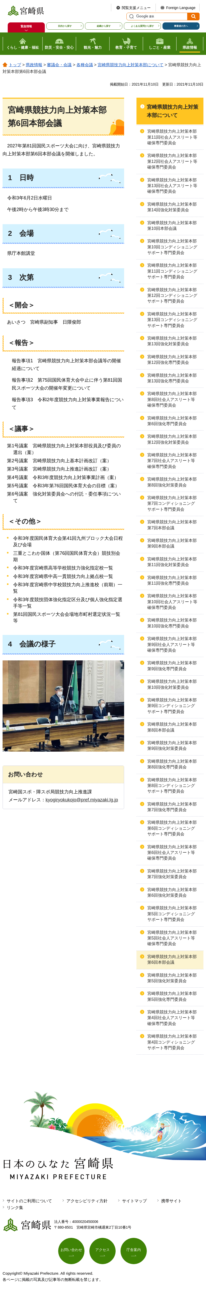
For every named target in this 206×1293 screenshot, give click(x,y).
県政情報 (34, 65)
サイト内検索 (131, 16)
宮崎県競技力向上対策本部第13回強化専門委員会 (172, 378)
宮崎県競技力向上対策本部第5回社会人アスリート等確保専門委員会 (172, 938)
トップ (15, 65)
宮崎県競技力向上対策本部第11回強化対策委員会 (172, 562)
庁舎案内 (133, 1250)
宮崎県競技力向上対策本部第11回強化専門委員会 (172, 580)
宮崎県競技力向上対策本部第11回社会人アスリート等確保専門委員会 (172, 137)
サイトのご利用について (29, 1201)
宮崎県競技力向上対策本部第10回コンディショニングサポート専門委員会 (172, 247)
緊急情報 (26, 26)
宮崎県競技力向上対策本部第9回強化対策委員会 (172, 746)
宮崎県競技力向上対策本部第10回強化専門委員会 (172, 623)
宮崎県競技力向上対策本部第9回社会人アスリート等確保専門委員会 (172, 644)
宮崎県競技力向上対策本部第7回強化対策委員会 (172, 874)
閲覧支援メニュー (136, 8)
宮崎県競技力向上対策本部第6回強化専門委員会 (172, 421)
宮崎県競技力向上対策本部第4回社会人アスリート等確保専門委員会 (172, 1018)
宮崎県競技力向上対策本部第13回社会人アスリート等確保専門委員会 (172, 186)
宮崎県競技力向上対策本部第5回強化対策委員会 (172, 978)
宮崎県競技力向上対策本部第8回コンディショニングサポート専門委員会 (172, 786)
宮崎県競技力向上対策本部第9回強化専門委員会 (172, 666)
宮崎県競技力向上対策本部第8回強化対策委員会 (172, 482)
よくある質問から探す (142, 26)
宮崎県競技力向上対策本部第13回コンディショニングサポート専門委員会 (172, 320)
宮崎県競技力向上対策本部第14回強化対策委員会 (172, 207)
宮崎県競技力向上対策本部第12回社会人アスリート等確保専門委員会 (172, 161)
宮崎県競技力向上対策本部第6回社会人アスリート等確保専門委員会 (172, 853)
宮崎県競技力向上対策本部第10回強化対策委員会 (172, 684)
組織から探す (104, 26)
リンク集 (15, 1207)
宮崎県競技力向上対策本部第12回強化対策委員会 (172, 439)
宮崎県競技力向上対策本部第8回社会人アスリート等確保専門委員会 (172, 399)
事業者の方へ (181, 26)
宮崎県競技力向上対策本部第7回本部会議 (172, 525)
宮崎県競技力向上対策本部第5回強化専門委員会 (172, 996)
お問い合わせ (71, 1250)
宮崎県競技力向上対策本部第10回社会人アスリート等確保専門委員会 (172, 602)
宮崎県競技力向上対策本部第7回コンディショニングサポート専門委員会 (172, 503)
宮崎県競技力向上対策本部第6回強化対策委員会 (172, 892)
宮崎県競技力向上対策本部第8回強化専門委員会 (172, 764)
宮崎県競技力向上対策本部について (131, 65)
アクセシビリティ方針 (87, 1201)
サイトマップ (134, 1201)
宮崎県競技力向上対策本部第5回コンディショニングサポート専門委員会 (172, 914)
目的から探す (65, 26)
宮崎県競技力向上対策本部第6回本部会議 (172, 959)
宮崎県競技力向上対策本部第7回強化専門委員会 (172, 807)
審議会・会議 (59, 65)
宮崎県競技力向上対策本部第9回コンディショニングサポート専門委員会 (172, 706)
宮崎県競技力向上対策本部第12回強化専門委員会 (172, 360)
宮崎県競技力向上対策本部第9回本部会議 (172, 543)
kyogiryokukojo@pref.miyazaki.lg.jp (82, 799)
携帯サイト (171, 1201)
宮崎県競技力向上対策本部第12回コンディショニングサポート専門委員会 (172, 296)
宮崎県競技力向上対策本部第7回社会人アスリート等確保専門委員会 (172, 461)
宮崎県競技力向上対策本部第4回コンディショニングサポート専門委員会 (172, 1042)
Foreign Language (180, 8)
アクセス (102, 1250)
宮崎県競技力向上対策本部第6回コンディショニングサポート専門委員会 (172, 828)
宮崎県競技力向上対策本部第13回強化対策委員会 (172, 341)
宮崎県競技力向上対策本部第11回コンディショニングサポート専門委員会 (172, 271)
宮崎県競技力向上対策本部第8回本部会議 (172, 727)
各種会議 (84, 65)
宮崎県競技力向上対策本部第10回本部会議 (172, 226)
